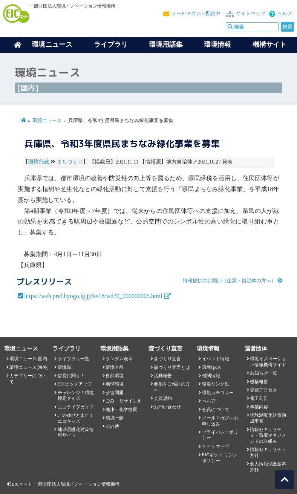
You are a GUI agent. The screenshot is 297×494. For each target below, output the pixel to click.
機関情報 (211, 375)
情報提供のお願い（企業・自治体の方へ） (229, 280)
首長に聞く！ (71, 375)
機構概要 (259, 381)
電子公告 (259, 398)
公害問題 (115, 392)
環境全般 (115, 367)
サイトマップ (250, 13)
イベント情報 (215, 358)
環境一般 (115, 418)
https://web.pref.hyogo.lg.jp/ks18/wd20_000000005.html (93, 296)
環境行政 (38, 162)
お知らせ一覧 (263, 373)
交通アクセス (263, 390)
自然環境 (115, 375)
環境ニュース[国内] (29, 358)
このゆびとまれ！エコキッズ (76, 418)
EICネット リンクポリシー (219, 457)
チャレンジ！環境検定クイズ (76, 395)
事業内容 (259, 407)
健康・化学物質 (121, 409)
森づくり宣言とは (172, 367)
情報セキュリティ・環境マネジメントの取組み (268, 435)
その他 (112, 426)
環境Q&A (211, 367)
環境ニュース (47, 120)
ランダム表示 (119, 358)
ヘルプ (284, 13)
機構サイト (269, 44)
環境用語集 (166, 44)
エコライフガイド (76, 407)
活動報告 (163, 375)
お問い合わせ (167, 407)
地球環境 (115, 384)
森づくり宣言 (167, 358)
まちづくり (70, 162)
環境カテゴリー (218, 392)
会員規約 (163, 398)
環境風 (64, 367)
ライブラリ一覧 (73, 358)
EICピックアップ (75, 384)
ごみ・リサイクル (124, 401)
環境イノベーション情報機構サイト (268, 361)
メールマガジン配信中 (195, 13)
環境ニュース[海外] (29, 367)
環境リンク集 (215, 384)
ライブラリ (111, 44)
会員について (215, 409)
